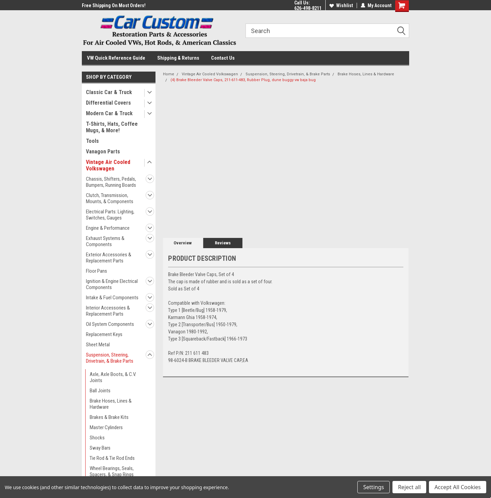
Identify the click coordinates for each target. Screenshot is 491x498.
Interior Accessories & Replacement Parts (108, 311)
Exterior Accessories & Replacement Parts (108, 258)
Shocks (97, 438)
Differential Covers (108, 103)
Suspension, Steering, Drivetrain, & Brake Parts (109, 358)
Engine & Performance (108, 228)
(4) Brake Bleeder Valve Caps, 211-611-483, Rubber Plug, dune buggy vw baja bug (243, 80)
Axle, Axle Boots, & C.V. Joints (113, 377)
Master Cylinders (106, 427)
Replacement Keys (104, 334)
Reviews (223, 242)
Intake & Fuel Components (112, 298)
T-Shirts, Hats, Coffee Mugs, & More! (112, 127)
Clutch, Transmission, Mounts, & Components (109, 198)
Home (168, 74)
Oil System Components (110, 324)
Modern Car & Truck (109, 113)
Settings (373, 487)
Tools (92, 141)
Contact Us (223, 58)
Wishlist (341, 5)
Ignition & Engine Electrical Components (112, 284)
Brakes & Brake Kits (109, 417)
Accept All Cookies (457, 487)
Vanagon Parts (103, 151)
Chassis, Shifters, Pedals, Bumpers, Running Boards (111, 182)
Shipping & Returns (178, 58)
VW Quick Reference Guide (116, 58)
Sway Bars (100, 448)
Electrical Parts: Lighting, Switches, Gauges (110, 215)
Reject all (409, 487)
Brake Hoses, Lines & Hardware (111, 404)
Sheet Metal (98, 345)
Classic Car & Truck (109, 92)
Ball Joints (100, 391)
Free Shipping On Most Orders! (114, 5)
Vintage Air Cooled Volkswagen (108, 165)
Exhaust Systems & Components (105, 241)
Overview (183, 242)
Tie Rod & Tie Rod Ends (112, 458)
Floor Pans (96, 271)
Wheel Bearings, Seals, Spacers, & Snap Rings (112, 471)
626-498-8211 (308, 8)
